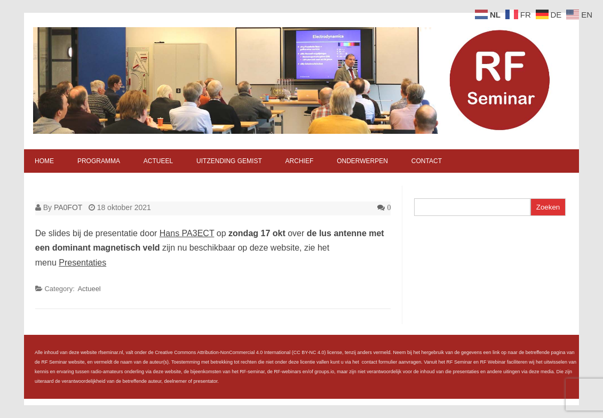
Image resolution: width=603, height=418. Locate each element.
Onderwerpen (362, 161)
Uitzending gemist (229, 161)
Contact (426, 161)
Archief (299, 161)
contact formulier (380, 362)
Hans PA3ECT (187, 233)
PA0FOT (68, 207)
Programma (98, 161)
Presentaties (82, 262)
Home (44, 161)
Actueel (158, 161)
